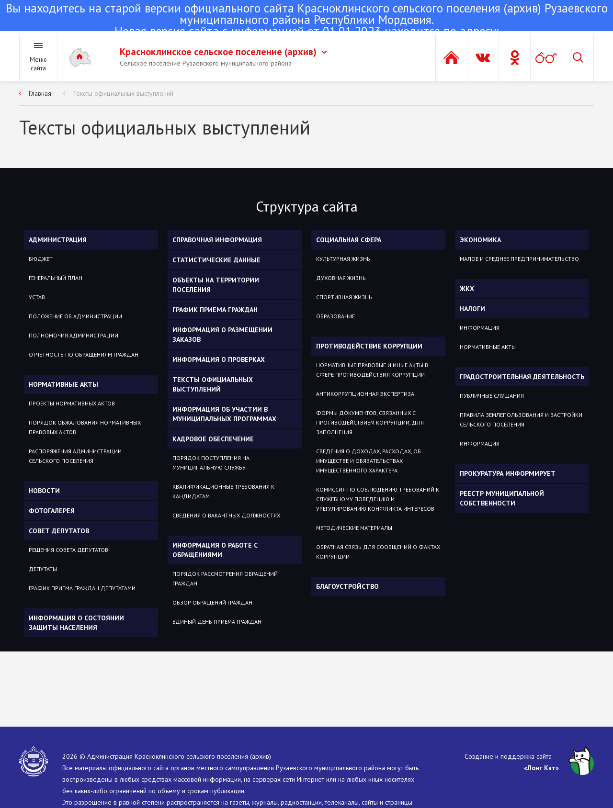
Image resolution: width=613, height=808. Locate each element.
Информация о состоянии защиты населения (76, 623)
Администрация (58, 240)
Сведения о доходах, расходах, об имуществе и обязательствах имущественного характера (368, 461)
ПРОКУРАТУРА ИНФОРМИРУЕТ (508, 473)
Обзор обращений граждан (212, 602)
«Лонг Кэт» (541, 767)
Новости (44, 490)
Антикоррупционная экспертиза (365, 393)
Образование (335, 316)
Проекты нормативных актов (72, 403)
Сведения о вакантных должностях (226, 515)
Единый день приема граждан (216, 621)
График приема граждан (215, 309)
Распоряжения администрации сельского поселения (75, 456)
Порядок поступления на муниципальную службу (211, 462)
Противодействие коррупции (369, 346)
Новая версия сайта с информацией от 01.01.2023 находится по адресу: (306, 20)
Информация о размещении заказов (222, 334)
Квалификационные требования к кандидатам (223, 491)
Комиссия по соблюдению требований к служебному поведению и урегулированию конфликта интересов (377, 499)
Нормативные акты (63, 384)
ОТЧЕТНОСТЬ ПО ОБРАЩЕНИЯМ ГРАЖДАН (83, 354)
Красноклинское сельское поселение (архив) (223, 51)
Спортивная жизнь (344, 297)
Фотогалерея (52, 510)
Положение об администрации (75, 316)
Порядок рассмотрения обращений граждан (225, 578)
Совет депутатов (59, 531)
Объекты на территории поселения (215, 285)
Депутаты (43, 568)
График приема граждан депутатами (82, 588)
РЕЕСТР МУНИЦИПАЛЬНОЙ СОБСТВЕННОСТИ (502, 498)
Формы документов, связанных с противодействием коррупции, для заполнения (370, 422)
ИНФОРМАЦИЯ (479, 327)
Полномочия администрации (73, 335)
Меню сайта (38, 63)
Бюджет (41, 258)
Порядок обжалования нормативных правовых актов (85, 427)
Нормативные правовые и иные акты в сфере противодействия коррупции (372, 369)
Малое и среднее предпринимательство (519, 258)
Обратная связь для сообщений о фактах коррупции (378, 551)
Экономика (480, 240)
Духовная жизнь (341, 277)
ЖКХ (467, 288)
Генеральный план (55, 277)
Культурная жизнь (343, 258)
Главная (40, 93)
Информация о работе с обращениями (215, 550)
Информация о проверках (218, 359)
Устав (37, 297)
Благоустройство (347, 586)
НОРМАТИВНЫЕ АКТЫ (488, 346)
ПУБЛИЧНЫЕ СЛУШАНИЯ (492, 395)
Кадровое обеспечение (213, 439)
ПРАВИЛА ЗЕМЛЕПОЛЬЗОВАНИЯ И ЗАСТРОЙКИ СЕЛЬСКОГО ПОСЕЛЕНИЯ (521, 419)
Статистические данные (216, 260)
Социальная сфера (348, 240)
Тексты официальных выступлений (123, 93)
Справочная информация (217, 240)
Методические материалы (354, 527)
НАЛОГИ (472, 308)
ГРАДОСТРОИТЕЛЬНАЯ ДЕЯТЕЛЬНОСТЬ (522, 376)
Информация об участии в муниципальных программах (224, 414)
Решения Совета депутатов (68, 549)
